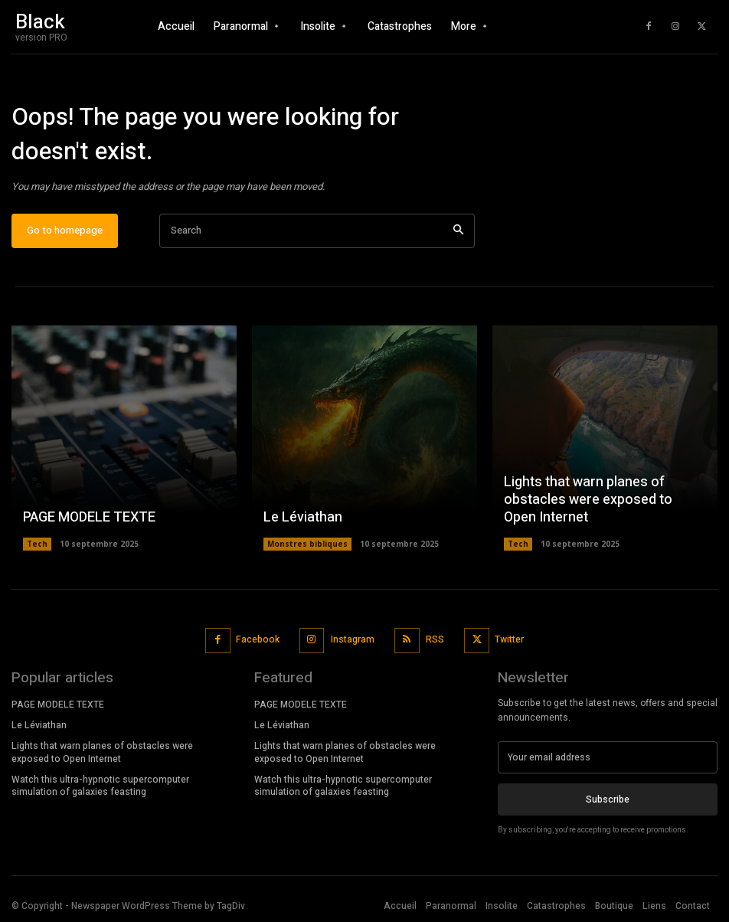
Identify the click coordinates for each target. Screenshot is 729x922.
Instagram (352, 640)
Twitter (509, 640)
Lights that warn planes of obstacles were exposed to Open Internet (588, 500)
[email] (608, 757)
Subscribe (607, 799)
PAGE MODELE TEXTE (89, 518)
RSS (435, 640)
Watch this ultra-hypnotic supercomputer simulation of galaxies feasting (100, 786)
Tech (37, 544)
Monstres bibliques (307, 544)
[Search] (458, 231)
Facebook (258, 640)
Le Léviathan (302, 518)
